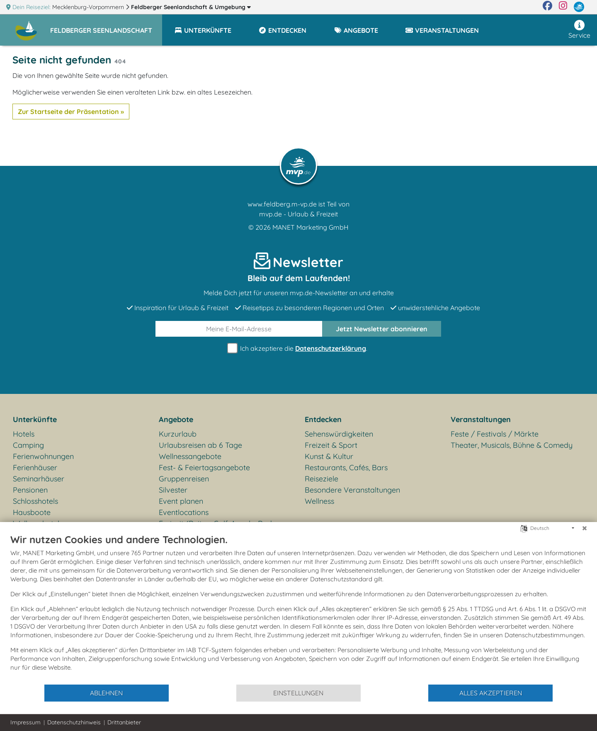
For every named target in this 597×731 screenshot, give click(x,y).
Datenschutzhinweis (74, 722)
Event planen (181, 501)
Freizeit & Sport (331, 445)
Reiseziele (321, 478)
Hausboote (32, 512)
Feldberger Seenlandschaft (191, 7)
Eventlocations (184, 512)
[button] (106, 27)
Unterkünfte (35, 419)
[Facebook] (547, 7)
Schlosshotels (35, 501)
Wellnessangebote (190, 456)
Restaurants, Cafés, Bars (346, 467)
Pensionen (30, 490)
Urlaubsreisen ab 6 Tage (200, 445)
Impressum (25, 722)
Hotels (23, 434)
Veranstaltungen (481, 419)
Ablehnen (106, 693)
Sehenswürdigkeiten (339, 434)
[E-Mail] (239, 329)
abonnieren (381, 329)
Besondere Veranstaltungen (352, 490)
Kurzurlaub (178, 434)
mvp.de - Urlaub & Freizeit (298, 214)
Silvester (173, 490)
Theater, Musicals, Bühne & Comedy (512, 445)
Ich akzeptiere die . (298, 348)
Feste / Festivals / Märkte (495, 434)
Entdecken (323, 419)
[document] (298, 608)
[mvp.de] (579, 7)
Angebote (176, 419)
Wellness (319, 501)
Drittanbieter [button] (124, 722)
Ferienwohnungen (43, 456)
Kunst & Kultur (329, 456)
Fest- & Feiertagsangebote (204, 467)
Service (579, 29)
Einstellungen (298, 693)
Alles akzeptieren (490, 693)
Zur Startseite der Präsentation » (71, 111)
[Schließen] (584, 528)
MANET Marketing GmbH (310, 227)
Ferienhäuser (35, 467)
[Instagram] (563, 7)
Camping (28, 445)
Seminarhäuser (38, 478)
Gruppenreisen (184, 478)
